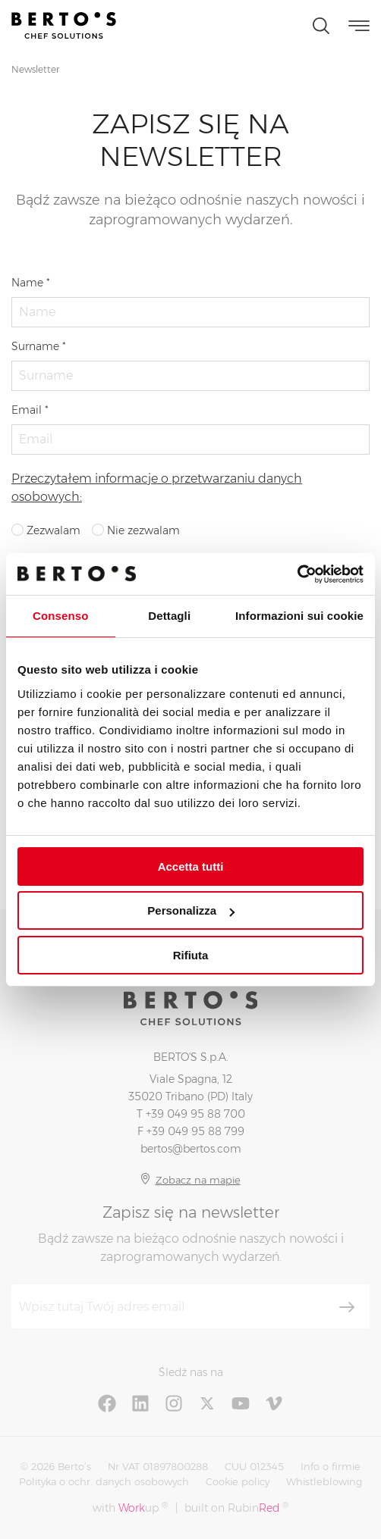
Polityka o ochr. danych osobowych (104, 1481)
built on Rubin (236, 1507)
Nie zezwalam (136, 530)
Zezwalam (45, 530)
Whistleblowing (324, 1481)
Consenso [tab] (60, 615)
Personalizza (191, 910)
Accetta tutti (191, 866)
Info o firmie (331, 1466)
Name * (30, 282)
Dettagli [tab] (169, 615)
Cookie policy (237, 1481)
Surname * (38, 346)
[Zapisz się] (347, 1307)
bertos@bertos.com (190, 1149)
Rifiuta (191, 955)
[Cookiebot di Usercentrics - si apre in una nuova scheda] (297, 574)
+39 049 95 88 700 (195, 1114)
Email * (30, 410)
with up (130, 1507)
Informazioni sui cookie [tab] (299, 615)
